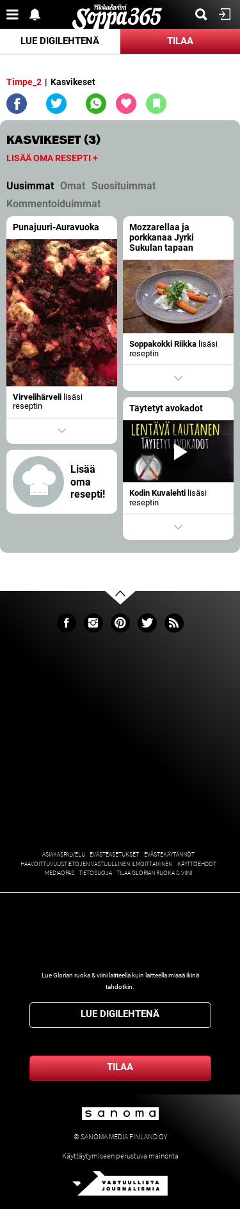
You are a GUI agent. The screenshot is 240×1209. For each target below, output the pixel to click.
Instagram (93, 623)
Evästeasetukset (114, 854)
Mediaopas (59, 873)
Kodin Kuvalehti (157, 493)
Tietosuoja (95, 873)
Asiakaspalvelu (63, 854)
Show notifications (38, 14)
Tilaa (180, 41)
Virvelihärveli (37, 397)
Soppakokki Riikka (162, 344)
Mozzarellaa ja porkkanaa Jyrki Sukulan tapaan (161, 237)
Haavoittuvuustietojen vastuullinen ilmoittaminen (96, 864)
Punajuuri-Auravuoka (56, 227)
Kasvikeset (73, 82)
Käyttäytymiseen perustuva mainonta (120, 1155)
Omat (72, 186)
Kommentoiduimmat (53, 204)
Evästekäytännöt (169, 854)
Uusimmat (30, 186)
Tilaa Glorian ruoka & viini (154, 873)
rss (174, 623)
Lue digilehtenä (59, 41)
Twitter (147, 623)
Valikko (16, 14)
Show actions (62, 431)
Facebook (66, 623)
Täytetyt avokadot (166, 408)
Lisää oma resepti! (87, 481)
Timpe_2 (24, 82)
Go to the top (131, 617)
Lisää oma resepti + (52, 158)
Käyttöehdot (196, 864)
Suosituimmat (124, 186)
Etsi (204, 14)
